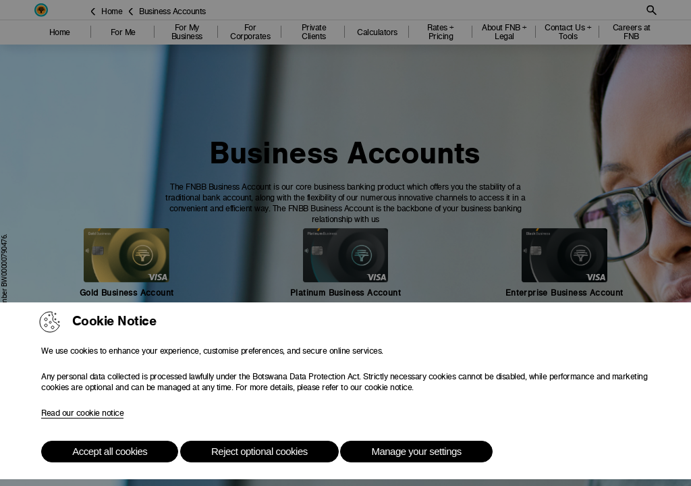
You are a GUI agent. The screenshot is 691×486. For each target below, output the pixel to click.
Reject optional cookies (259, 451)
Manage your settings (416, 451)
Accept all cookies (109, 451)
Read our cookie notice (82, 413)
